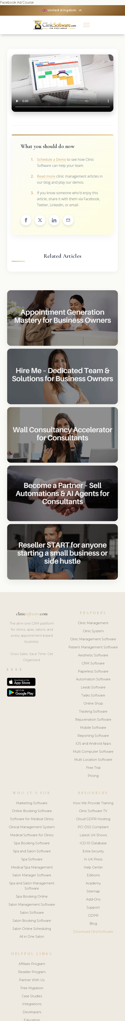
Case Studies (32, 996)
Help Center (93, 867)
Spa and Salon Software (32, 851)
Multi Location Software (93, 760)
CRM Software (93, 663)
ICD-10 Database (93, 843)
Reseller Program (32, 972)
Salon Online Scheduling (32, 929)
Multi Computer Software (93, 752)
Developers (32, 1012)
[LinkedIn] (16, 669)
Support (93, 907)
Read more (46, 176)
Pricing (93, 776)
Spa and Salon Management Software (31, 886)
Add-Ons (93, 899)
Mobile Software (93, 728)
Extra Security (93, 851)
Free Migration (31, 988)
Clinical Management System (32, 827)
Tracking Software (93, 711)
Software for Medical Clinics (31, 819)
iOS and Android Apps (93, 744)
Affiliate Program (32, 964)
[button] (86, 25)
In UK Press (93, 859)
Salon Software (32, 913)
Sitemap (93, 891)
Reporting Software (93, 736)
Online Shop (93, 703)
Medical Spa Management (32, 867)
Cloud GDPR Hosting (93, 819)
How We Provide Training (93, 803)
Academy (93, 883)
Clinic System (93, 631)
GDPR (93, 916)
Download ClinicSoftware (93, 932)
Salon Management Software (31, 905)
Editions (93, 875)
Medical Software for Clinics (31, 835)
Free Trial (93, 768)
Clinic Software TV (93, 811)
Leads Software (93, 688)
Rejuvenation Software (93, 720)
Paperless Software (93, 671)
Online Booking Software (32, 811)
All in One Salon (31, 937)
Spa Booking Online (32, 896)
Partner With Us (31, 980)
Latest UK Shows (93, 835)
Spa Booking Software (32, 843)
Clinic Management (93, 623)
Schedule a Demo (51, 159)
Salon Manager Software (31, 875)
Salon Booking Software (32, 921)
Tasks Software (93, 695)
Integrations (31, 1004)
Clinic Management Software (93, 639)
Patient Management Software (93, 647)
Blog (93, 924)
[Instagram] (11, 669)
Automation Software (93, 679)
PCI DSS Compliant (93, 827)
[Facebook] (20, 669)
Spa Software (31, 859)
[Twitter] (7, 669)
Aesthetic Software (93, 655)
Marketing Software (31, 803)
